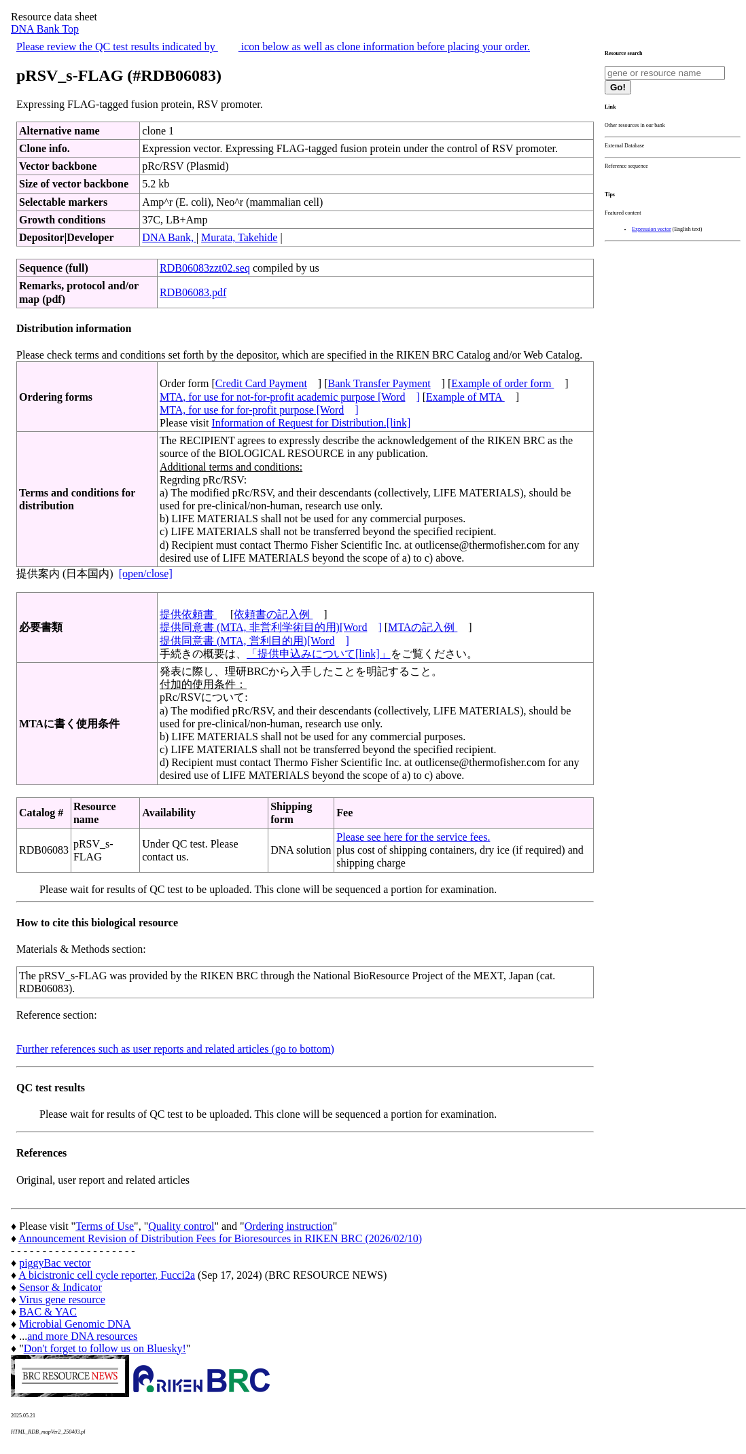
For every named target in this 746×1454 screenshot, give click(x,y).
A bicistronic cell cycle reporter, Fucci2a (106, 1275)
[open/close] (146, 573)
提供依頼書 (188, 614)
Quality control (181, 1226)
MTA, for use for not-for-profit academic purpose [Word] (290, 397)
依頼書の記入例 (273, 614)
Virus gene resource (62, 1299)
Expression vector (651, 229)
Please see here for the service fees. (413, 837)
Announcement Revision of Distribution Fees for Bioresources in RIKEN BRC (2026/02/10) (220, 1238)
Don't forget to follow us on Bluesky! (105, 1348)
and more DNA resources (82, 1336)
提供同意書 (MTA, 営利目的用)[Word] (254, 641)
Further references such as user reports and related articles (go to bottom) (175, 1049)
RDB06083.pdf (193, 292)
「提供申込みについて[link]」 (319, 653)
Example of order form (502, 383)
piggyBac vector (54, 1263)
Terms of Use (104, 1226)
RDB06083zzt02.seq (205, 268)
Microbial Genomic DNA (74, 1324)
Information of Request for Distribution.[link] (310, 423)
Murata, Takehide (239, 237)
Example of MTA (465, 397)
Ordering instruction (289, 1226)
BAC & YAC (48, 1311)
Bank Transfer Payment (379, 383)
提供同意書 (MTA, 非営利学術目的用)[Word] (271, 627)
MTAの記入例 (422, 627)
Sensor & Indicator (60, 1287)
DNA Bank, (169, 237)
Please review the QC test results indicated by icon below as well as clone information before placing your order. (273, 46)
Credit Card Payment (261, 383)
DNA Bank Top (45, 29)
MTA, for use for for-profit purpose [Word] (259, 410)
